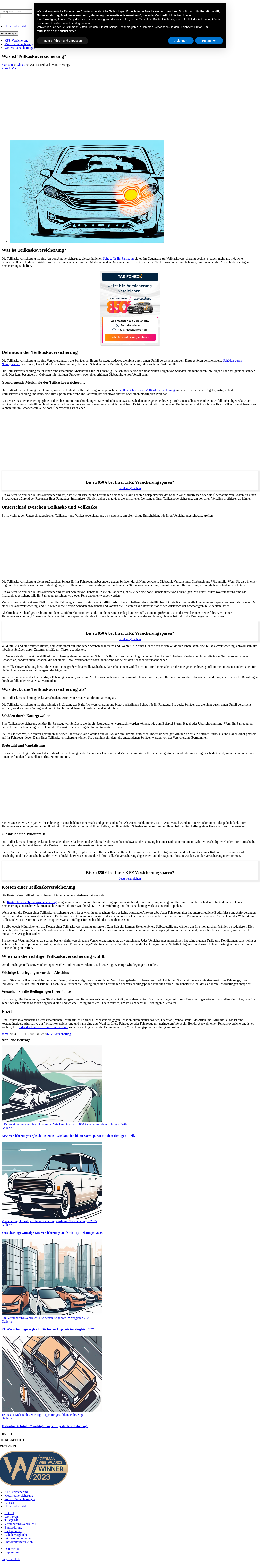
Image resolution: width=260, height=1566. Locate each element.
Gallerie (7, 1128)
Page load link (11, 1559)
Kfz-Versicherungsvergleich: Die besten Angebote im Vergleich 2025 (46, 1318)
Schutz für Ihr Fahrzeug (118, 258)
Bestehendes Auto (132, 325)
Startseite (8, 64)
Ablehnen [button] (180, 40)
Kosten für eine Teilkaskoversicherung (32, 902)
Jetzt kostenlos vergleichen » (130, 337)
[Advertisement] (130, 100)
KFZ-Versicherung (59, 1034)
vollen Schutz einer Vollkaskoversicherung (147, 390)
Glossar (22, 64)
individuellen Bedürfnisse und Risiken (43, 1027)
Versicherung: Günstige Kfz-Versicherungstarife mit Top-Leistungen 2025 (49, 1221)
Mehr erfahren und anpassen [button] (63, 40)
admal (5, 1034)
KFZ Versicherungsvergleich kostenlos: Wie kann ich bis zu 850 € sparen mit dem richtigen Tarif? (64, 1124)
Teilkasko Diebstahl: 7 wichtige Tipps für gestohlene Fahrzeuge (42, 1414)
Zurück (6, 68)
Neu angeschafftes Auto (132, 330)
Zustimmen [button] (209, 40)
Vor (14, 68)
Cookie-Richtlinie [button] (165, 15)
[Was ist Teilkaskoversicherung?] (87, 241)
